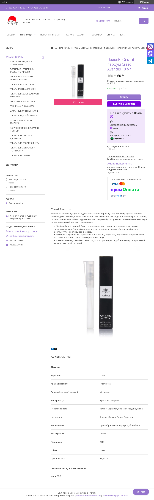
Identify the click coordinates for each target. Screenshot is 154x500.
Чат (141, 491)
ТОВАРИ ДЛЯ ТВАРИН (20, 155)
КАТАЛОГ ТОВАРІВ (75, 34)
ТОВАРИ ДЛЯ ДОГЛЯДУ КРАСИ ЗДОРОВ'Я (24, 95)
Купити (124, 97)
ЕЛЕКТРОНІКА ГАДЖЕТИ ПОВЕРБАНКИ (21, 63)
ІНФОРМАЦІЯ (26, 34)
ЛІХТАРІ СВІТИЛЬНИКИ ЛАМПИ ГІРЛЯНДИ (24, 129)
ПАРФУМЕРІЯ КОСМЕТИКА (73, 48)
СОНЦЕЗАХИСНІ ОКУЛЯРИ (22, 106)
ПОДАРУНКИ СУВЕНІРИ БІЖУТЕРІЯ (21, 121)
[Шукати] (143, 21)
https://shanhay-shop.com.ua (22, 231)
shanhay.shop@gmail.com (21, 236)
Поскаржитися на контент (88, 495)
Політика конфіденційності (115, 495)
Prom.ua (92, 493)
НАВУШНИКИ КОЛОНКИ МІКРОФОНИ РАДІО (21, 78)
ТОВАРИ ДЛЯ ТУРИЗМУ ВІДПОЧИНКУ (21, 137)
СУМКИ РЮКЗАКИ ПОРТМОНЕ (24, 110)
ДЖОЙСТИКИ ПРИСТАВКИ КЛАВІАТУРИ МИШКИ (22, 70)
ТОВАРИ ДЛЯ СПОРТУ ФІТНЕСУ (24, 143)
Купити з (124, 104)
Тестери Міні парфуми (102, 48)
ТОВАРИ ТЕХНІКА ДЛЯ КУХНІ (23, 89)
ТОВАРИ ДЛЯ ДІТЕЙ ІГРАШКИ (23, 115)
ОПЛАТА (111, 34)
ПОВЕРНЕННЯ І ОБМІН (50, 34)
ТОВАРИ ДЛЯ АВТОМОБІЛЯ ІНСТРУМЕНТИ (22, 149)
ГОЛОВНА (10, 34)
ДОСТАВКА (97, 34)
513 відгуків (127, 2)
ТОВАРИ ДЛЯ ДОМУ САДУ (22, 84)
